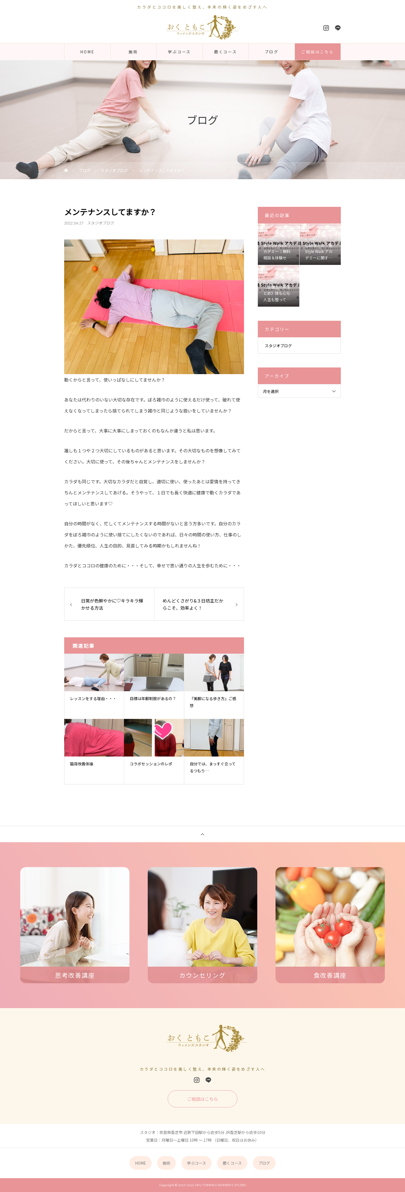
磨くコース (225, 51)
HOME (87, 51)
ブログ (272, 51)
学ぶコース (179, 51)
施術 (133, 51)
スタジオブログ (100, 223)
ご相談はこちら (317, 51)
